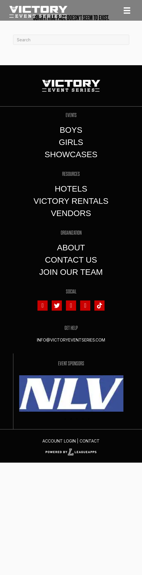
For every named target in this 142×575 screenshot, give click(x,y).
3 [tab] (77, 419)
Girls (71, 142)
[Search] (71, 40)
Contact (90, 440)
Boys (71, 130)
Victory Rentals (71, 201)
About (71, 247)
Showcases (70, 154)
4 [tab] (83, 419)
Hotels (71, 188)
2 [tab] (71, 419)
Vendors (71, 213)
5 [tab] (88, 419)
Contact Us (71, 259)
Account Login (59, 440)
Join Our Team (71, 272)
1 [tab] (65, 419)
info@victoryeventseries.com (71, 339)
